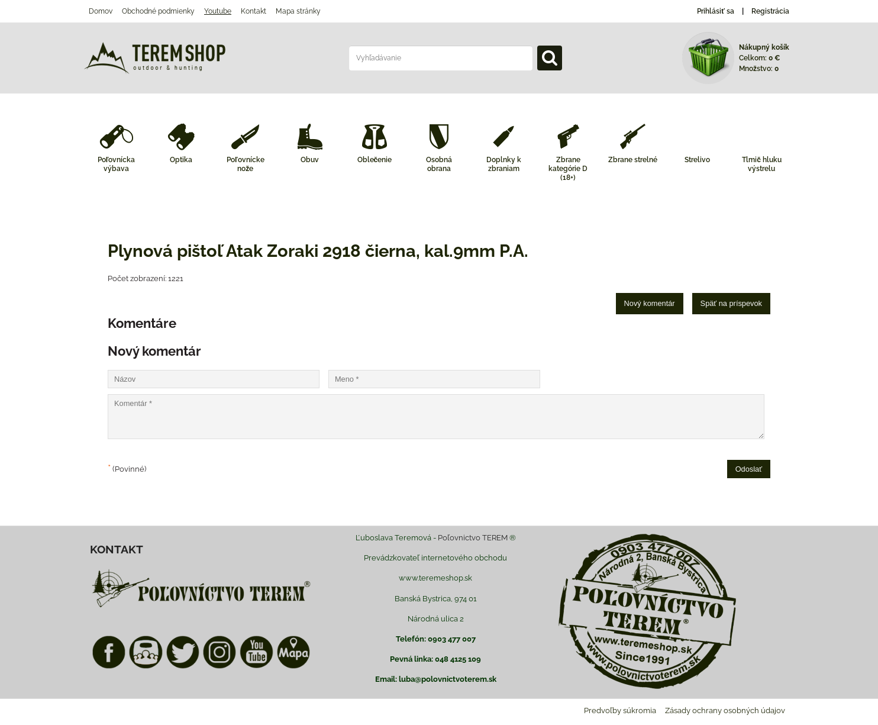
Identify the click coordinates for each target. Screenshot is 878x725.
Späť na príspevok (731, 303)
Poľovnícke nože (245, 164)
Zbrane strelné (632, 160)
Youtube (217, 11)
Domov (100, 11)
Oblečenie (374, 160)
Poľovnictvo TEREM (473, 537)
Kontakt (253, 11)
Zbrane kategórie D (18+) (568, 169)
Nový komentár (649, 303)
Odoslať (748, 469)
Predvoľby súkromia (620, 710)
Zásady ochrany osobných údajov (725, 710)
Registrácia (770, 11)
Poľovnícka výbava (116, 164)
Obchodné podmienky (158, 11)
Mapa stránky (298, 11)
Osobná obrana (439, 164)
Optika (181, 160)
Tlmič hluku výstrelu (762, 164)
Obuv (310, 160)
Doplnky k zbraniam (503, 164)
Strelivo (697, 160)
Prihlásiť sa (715, 11)
